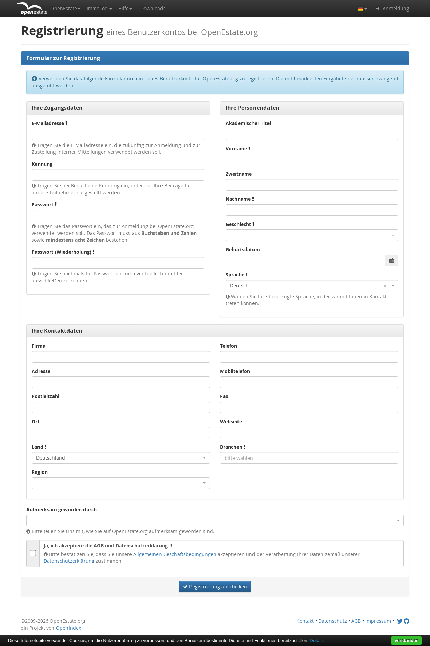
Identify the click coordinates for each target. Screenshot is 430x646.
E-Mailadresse (49, 123)
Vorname (238, 148)
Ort (36, 421)
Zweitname (239, 173)
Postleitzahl (45, 396)
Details (317, 640)
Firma (38, 346)
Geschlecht (240, 224)
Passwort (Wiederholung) (63, 252)
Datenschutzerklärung (69, 561)
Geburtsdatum (243, 249)
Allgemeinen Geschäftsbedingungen (174, 554)
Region (40, 472)
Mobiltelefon (235, 371)
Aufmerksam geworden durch (61, 509)
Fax (224, 396)
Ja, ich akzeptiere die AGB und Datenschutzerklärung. (108, 545)
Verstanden (406, 640)
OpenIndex (68, 628)
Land (39, 447)
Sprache (236, 274)
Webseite (231, 421)
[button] (65, 8)
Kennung (42, 164)
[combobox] (312, 235)
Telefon (228, 346)
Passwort (44, 204)
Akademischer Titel (248, 123)
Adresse (41, 371)
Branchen (232, 447)
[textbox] (309, 457)
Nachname (240, 199)
